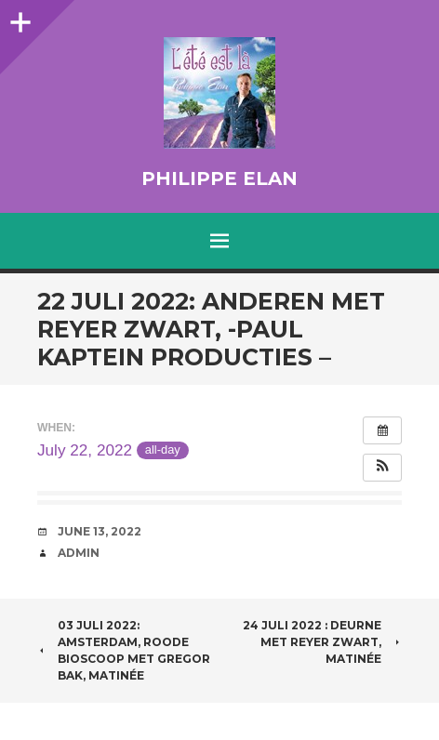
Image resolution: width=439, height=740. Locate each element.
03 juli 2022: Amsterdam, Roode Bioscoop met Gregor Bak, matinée (123, 650)
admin (79, 553)
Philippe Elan (219, 178)
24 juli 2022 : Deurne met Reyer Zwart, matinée (322, 642)
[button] (382, 468)
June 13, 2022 (99, 531)
